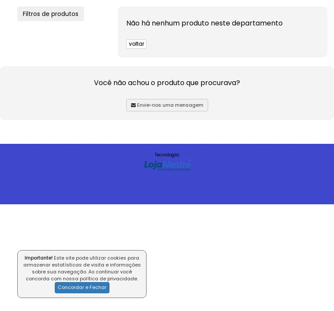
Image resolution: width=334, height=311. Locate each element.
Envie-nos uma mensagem (167, 105)
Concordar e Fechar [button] (82, 287)
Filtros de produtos (50, 14)
